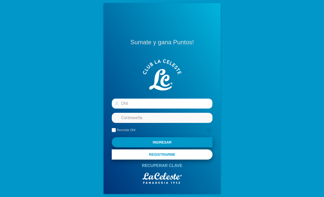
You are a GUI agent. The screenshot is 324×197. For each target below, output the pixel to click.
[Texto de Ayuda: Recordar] (209, 130)
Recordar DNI (126, 130)
